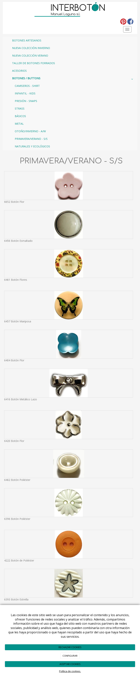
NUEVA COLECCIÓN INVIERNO (31, 48)
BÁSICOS (20, 116)
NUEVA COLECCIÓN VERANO (30, 55)
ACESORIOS (19, 70)
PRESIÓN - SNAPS (26, 101)
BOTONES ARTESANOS (26, 40)
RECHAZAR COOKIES (70, 647)
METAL (19, 123)
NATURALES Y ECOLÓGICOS (32, 146)
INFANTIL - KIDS (25, 93)
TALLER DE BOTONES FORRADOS (33, 63)
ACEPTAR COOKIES (70, 664)
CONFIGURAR (70, 655)
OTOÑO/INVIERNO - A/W (30, 131)
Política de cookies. (70, 671)
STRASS (19, 108)
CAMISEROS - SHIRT (27, 86)
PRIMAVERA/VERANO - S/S (31, 139)
